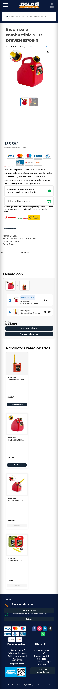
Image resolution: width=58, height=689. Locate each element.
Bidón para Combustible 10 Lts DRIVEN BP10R (29, 302)
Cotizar (29, 619)
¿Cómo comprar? (17, 650)
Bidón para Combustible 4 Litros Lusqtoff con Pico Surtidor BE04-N (30, 311)
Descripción (10, 228)
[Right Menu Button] (52, 5)
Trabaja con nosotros (17, 664)
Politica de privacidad (17, 656)
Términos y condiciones (17, 660)
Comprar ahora (29, 328)
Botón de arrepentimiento (43, 670)
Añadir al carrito (16, 405)
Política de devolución (17, 653)
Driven (48, 47)
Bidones (34, 47)
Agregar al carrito (29, 334)
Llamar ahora (29, 610)
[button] (48, 52)
